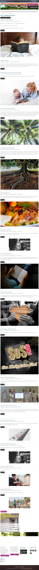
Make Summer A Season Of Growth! (7, 148)
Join (14, 554)
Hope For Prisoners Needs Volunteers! (7, 377)
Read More (2, 30)
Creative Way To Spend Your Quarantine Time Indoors (10, 72)
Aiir (24, 568)
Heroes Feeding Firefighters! (5, 229)
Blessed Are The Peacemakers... (6, 19)
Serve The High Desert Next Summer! (7, 108)
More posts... (3, 511)
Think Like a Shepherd (4, 60)
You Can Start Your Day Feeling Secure (7, 420)
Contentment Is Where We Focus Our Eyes (8, 405)
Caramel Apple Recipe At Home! (6, 466)
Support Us (4, 555)
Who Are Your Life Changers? (6, 291)
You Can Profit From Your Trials (6, 253)
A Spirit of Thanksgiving (5, 192)
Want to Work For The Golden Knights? (8, 329)
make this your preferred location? (31, 11)
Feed (9, 17)
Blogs (3, 13)
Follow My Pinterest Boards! (5, 489)
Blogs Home (4, 17)
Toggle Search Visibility (37, 1)
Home (0, 13)
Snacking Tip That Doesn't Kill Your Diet (8, 443)
